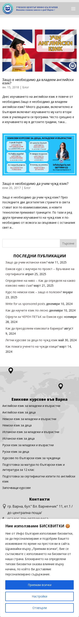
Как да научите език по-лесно (26, 310)
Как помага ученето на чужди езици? (32, 346)
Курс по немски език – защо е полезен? (33, 292)
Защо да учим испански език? (26, 262)
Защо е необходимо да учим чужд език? (35, 183)
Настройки (39, 596)
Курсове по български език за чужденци (31, 458)
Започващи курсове (16, 488)
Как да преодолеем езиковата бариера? (34, 328)
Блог (25, 87)
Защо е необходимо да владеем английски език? (38, 81)
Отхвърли (39, 608)
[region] (39, 568)
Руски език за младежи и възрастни (28, 445)
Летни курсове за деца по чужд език (31, 340)
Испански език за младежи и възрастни (30, 432)
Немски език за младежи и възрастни (29, 419)
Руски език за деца (15, 452)
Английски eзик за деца (19, 412)
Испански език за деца (18, 438)
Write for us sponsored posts (25, 304)
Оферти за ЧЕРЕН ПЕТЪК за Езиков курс (34, 317)
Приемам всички (39, 585)
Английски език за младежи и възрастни (31, 406)
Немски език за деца (17, 425)
